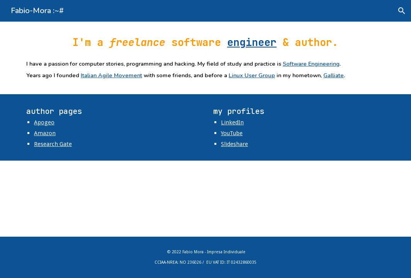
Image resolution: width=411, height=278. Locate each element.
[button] (401, 11)
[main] (205, 42)
